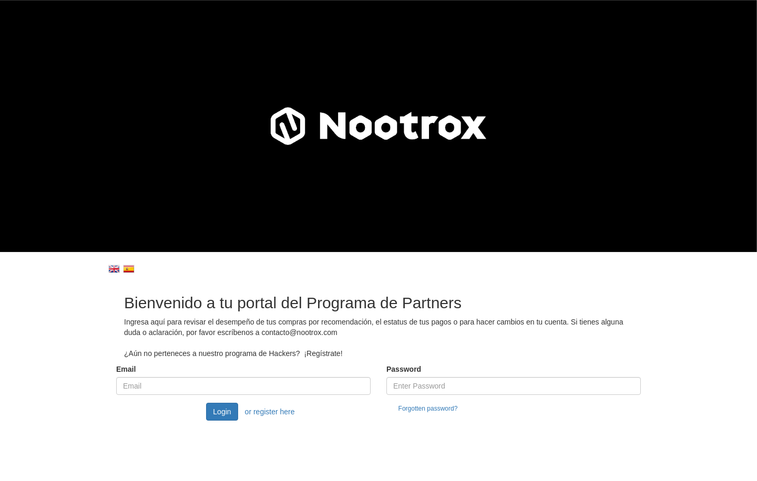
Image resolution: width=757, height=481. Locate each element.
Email (126, 369)
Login (222, 411)
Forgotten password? (428, 408)
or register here (270, 411)
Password (403, 369)
